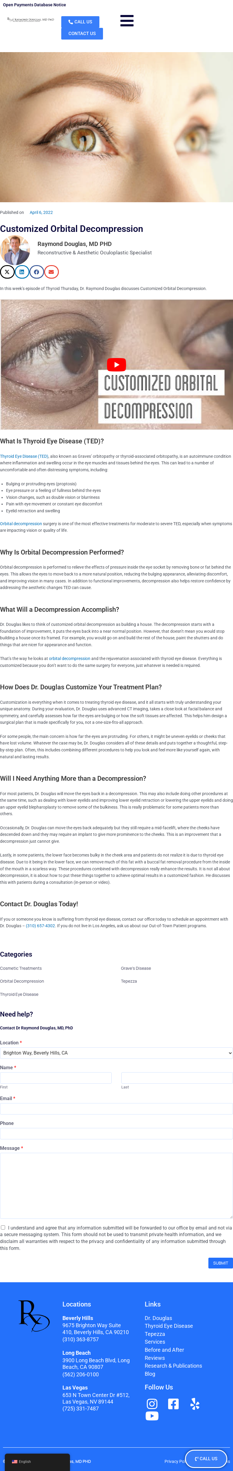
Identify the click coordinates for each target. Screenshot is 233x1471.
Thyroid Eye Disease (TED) (24, 456)
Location (11, 1043)
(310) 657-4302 (40, 925)
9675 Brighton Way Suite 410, (95, 1328)
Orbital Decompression (22, 981)
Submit (220, 1263)
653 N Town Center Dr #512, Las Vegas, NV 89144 (96, 1398)
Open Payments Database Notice (34, 4)
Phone (7, 1123)
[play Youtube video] (116, 364)
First (4, 1087)
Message (11, 1148)
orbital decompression (69, 658)
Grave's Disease (136, 968)
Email (7, 1098)
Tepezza (129, 981)
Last (125, 1087)
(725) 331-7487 (80, 1408)
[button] (7, 272)
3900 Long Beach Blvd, (96, 1363)
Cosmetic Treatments (21, 968)
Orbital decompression (21, 523)
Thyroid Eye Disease (19, 994)
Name (8, 1067)
